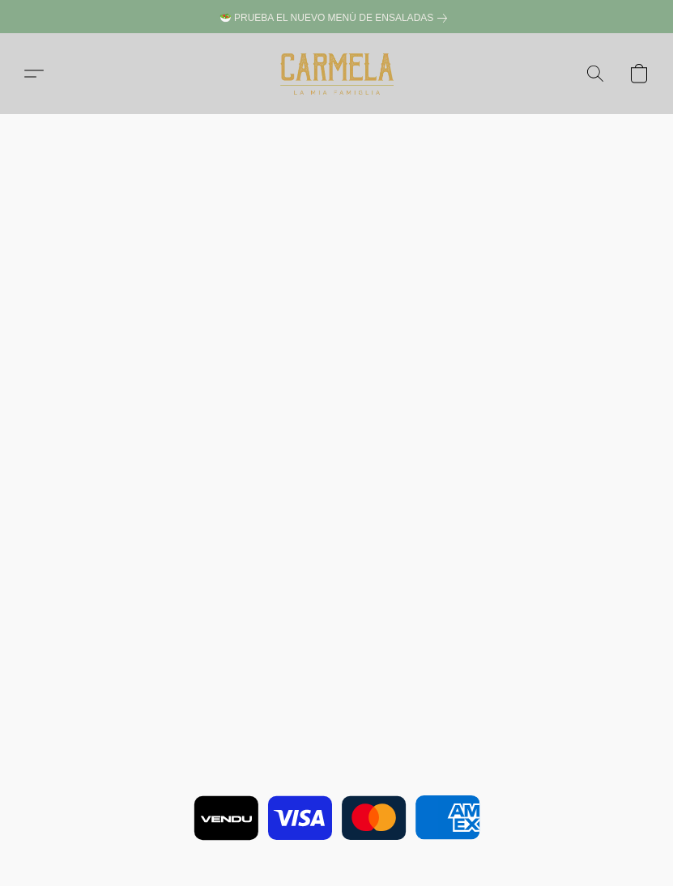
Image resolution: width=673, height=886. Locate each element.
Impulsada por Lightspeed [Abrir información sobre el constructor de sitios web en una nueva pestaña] (336, 845)
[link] (336, 18)
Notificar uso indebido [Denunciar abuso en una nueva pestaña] (336, 822)
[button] (337, 73)
